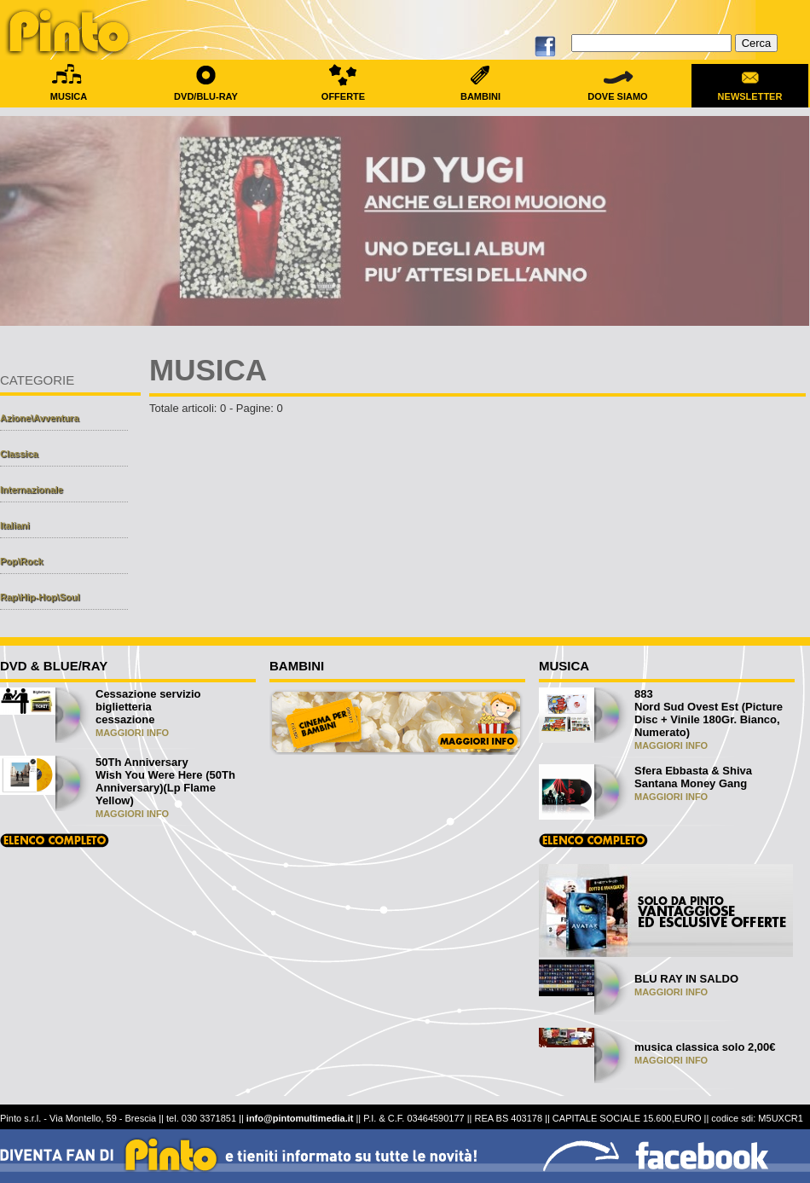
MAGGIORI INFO (132, 733)
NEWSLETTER (750, 91)
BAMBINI (480, 91)
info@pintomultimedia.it (300, 1118)
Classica (19, 454)
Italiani (15, 525)
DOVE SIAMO (617, 91)
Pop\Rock (21, 561)
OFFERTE (343, 91)
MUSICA (68, 91)
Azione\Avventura (39, 418)
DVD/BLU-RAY (206, 91)
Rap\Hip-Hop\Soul (40, 597)
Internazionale (31, 489)
